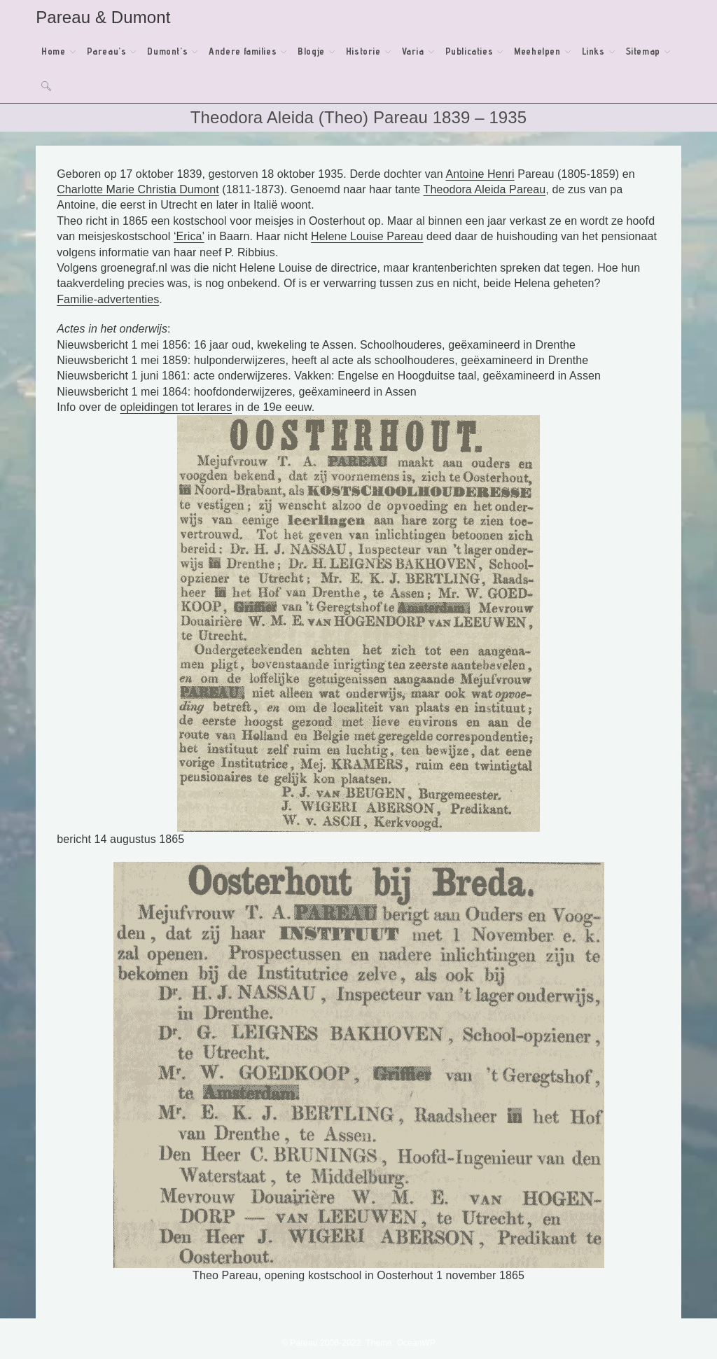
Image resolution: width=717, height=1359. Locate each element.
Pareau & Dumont (103, 17)
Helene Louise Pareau (367, 236)
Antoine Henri (479, 174)
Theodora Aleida (465, 189)
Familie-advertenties (108, 299)
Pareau (526, 189)
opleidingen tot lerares (176, 407)
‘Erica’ (189, 236)
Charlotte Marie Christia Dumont (138, 189)
